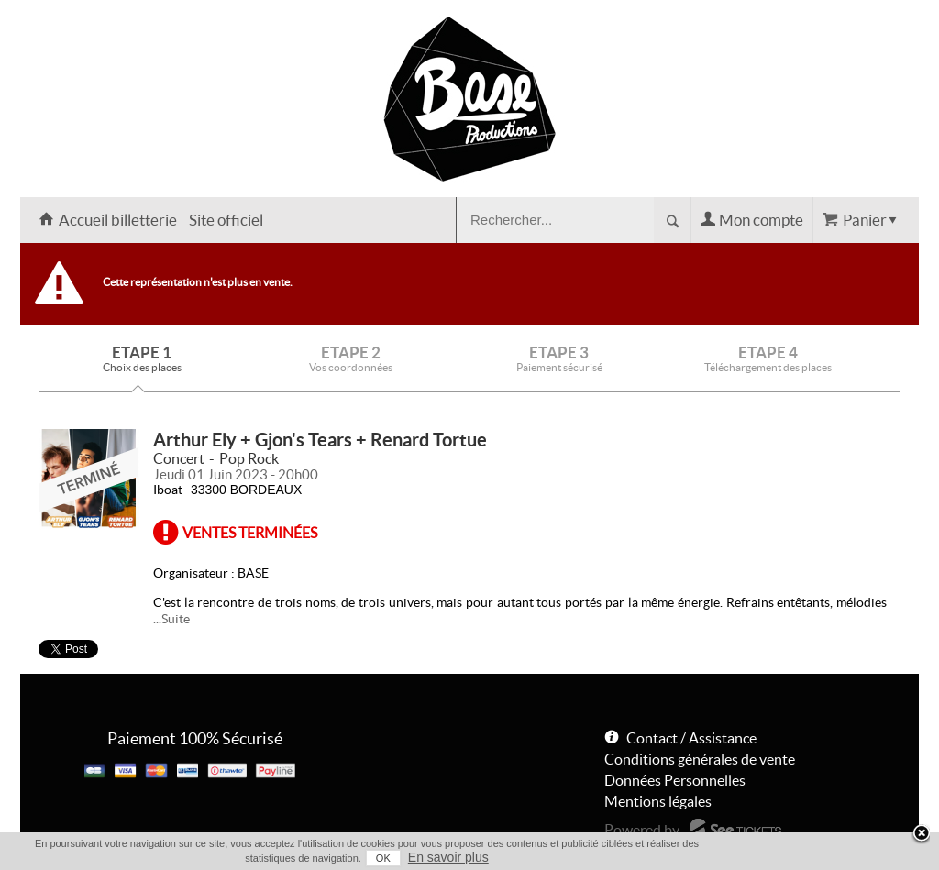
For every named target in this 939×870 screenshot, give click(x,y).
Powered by (641, 829)
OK (383, 858)
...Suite (171, 618)
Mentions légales (658, 801)
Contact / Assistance (691, 738)
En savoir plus (448, 857)
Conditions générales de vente (699, 759)
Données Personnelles (675, 780)
